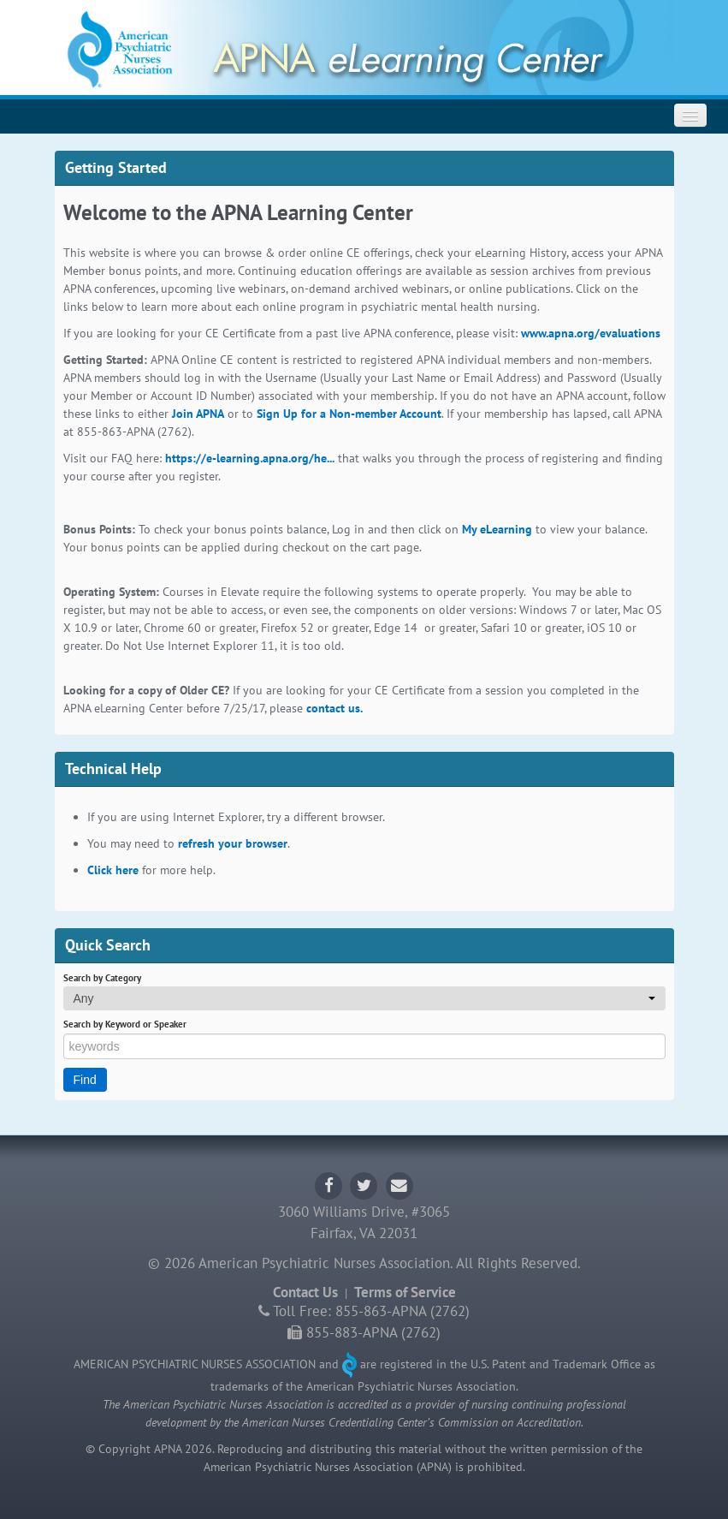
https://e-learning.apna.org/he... (249, 458)
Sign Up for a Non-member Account (349, 413)
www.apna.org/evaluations (590, 333)
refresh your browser (232, 843)
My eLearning (497, 529)
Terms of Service (405, 1292)
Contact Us (305, 1292)
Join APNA (198, 413)
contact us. (334, 708)
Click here (113, 870)
